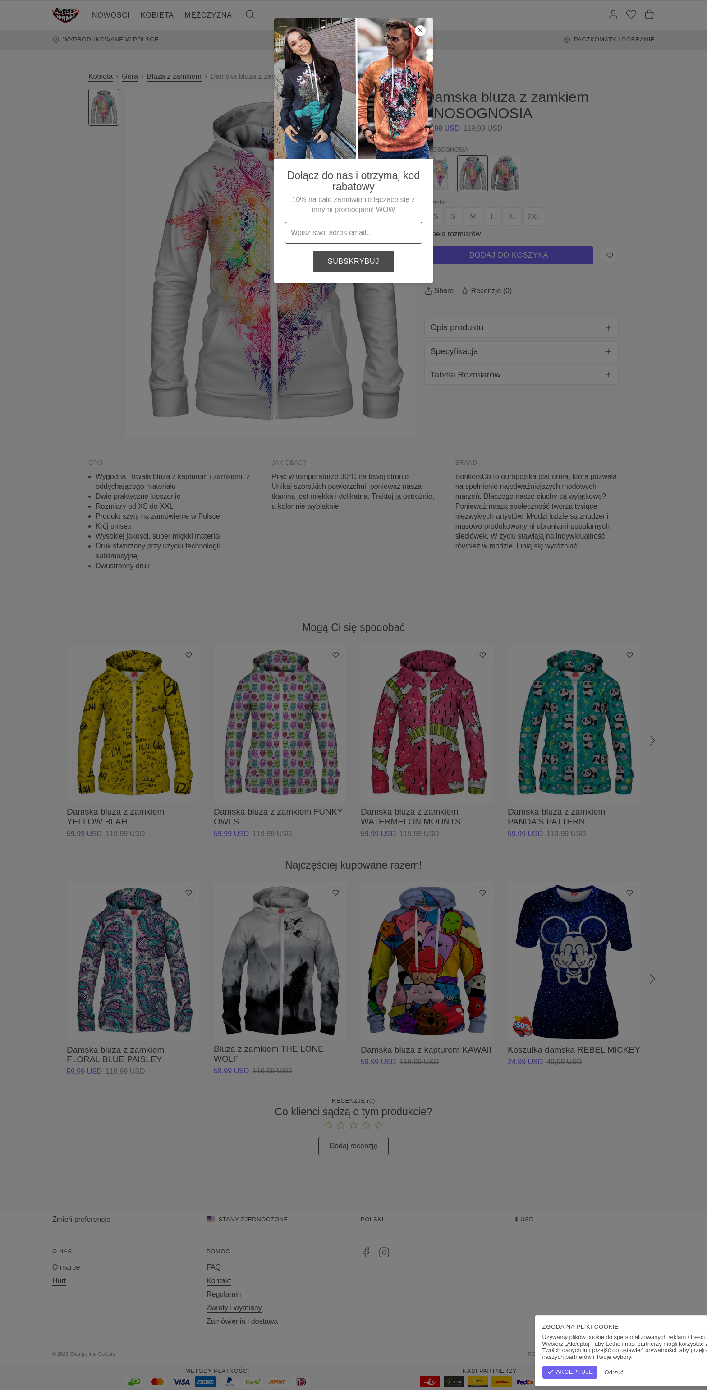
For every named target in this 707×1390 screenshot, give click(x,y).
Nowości (111, 15)
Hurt (59, 1280)
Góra (130, 76)
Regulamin (224, 1294)
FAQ (214, 1267)
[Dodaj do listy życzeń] (188, 655)
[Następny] (652, 741)
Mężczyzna (208, 15)
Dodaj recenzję (354, 1146)
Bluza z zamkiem (174, 76)
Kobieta (157, 15)
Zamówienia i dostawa (242, 1321)
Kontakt (219, 1280)
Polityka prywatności (621, 1354)
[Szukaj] (250, 15)
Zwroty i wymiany (234, 1308)
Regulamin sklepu (555, 1354)
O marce (66, 1267)
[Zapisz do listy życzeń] (610, 255)
